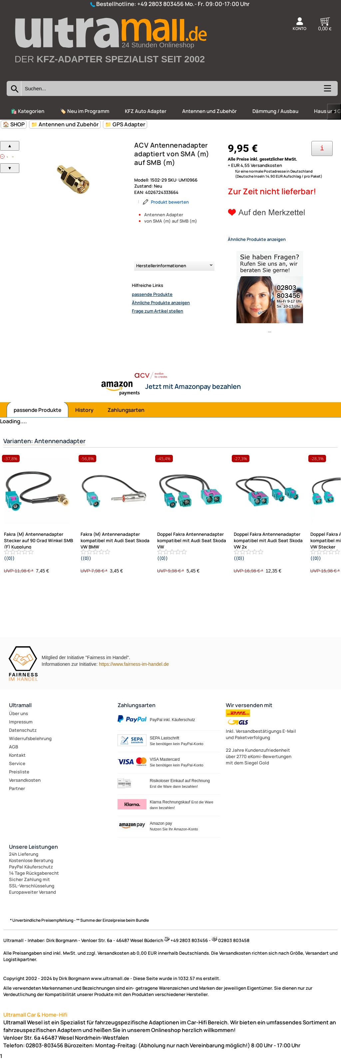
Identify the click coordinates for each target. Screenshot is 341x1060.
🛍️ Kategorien (27, 111)
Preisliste (19, 772)
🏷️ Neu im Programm (84, 111)
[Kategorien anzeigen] (327, 91)
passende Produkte (152, 294)
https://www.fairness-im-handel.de (134, 664)
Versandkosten (25, 780)
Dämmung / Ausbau (275, 111)
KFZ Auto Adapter (146, 111)
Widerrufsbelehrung (30, 738)
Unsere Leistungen (33, 846)
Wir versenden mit (249, 705)
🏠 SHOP (14, 124)
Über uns (18, 713)
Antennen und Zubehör (209, 111)
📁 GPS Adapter (125, 124)
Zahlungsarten (126, 410)
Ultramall (20, 705)
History (84, 410)
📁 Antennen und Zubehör (65, 124)
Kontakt (17, 755)
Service (17, 763)
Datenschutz (23, 730)
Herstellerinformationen (161, 266)
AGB (13, 747)
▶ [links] (334, 111)
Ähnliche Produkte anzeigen (161, 303)
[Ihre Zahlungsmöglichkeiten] (322, 148)
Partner (17, 788)
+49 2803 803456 (160, 4)
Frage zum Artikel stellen (157, 311)
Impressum (21, 722)
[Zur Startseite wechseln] (110, 74)
